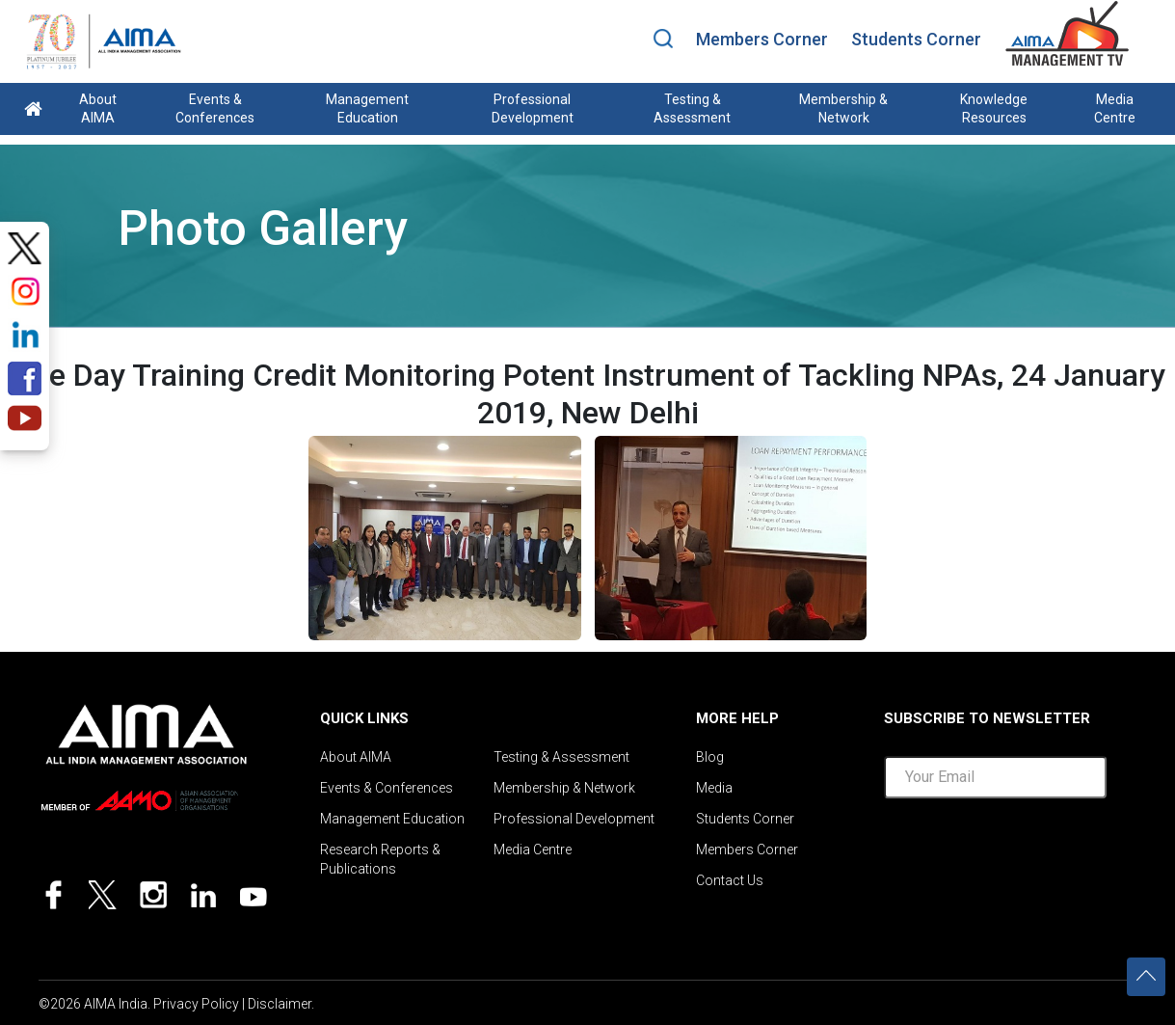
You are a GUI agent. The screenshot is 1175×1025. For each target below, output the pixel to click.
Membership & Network (843, 108)
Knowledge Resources (994, 108)
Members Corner (762, 39)
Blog (710, 757)
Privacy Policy (196, 1004)
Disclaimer (279, 1004)
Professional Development (533, 108)
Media (714, 788)
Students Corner (916, 39)
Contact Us (729, 880)
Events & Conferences (214, 108)
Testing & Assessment (692, 108)
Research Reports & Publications (380, 859)
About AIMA (98, 108)
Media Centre (1114, 108)
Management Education (367, 108)
